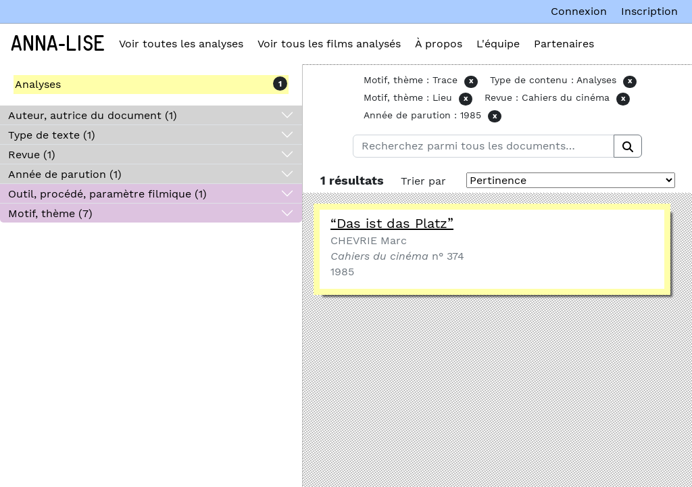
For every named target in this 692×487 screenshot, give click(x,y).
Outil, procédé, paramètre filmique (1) (107, 193)
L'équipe (498, 43)
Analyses (38, 84)
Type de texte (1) (51, 135)
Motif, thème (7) (50, 213)
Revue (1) (31, 154)
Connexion (579, 11)
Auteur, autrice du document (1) (92, 115)
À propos (438, 43)
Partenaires (564, 43)
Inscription (649, 11)
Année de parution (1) (65, 174)
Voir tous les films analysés (329, 43)
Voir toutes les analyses (181, 43)
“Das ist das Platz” (391, 223)
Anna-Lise (58, 44)
